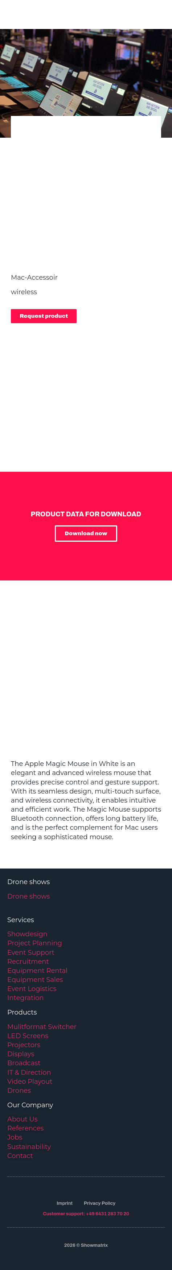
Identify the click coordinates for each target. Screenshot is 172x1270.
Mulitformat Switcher (42, 1027)
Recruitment (28, 962)
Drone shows (28, 896)
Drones (19, 1091)
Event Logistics (31, 989)
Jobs (14, 1137)
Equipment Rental (37, 971)
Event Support (30, 953)
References (25, 1128)
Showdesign (27, 934)
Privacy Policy (99, 1203)
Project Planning (34, 943)
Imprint (65, 1203)
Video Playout (29, 1082)
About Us (22, 1119)
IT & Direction (29, 1073)
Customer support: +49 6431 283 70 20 (86, 1213)
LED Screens (27, 1036)
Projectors (23, 1045)
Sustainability (29, 1147)
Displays (20, 1054)
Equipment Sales (35, 980)
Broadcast (23, 1063)
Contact (20, 1156)
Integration (25, 998)
